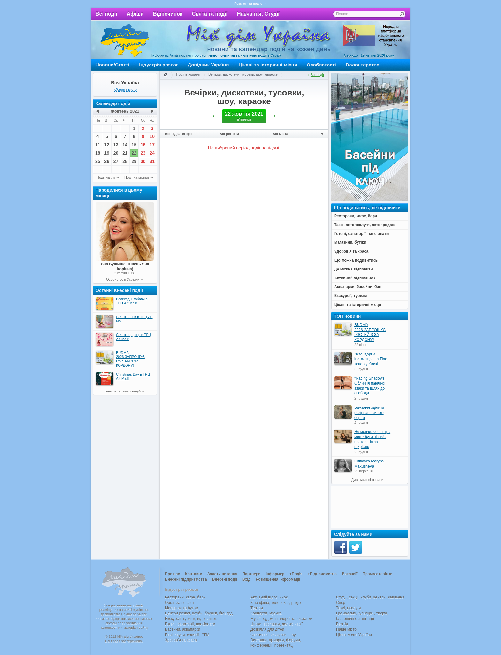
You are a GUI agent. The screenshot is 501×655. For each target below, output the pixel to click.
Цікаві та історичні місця (268, 64)
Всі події (106, 14)
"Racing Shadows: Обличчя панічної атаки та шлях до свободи (370, 386)
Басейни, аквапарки (182, 629)
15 (134, 144)
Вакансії (350, 574)
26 (106, 161)
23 (143, 153)
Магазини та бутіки (181, 608)
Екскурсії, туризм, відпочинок (191, 618)
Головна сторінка (165, 75)
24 (152, 153)
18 (97, 153)
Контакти (193, 574)
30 (143, 161)
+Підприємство (322, 574)
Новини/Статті (112, 64)
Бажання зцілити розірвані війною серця (369, 412)
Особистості (321, 64)
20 (116, 153)
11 (97, 144)
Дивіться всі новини (367, 480)
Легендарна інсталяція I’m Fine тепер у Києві (370, 359)
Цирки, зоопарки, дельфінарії (276, 624)
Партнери (252, 574)
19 (106, 153)
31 (152, 161)
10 (152, 136)
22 (134, 153)
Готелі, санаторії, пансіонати (190, 624)
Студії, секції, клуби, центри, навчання (370, 597)
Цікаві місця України (354, 635)
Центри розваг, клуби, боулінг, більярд (199, 613)
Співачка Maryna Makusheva (369, 463)
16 (143, 144)
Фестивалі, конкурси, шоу (273, 635)
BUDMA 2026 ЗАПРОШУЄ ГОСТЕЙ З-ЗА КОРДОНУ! (370, 332)
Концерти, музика (266, 613)
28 (124, 161)
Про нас (172, 574)
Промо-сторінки (377, 574)
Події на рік (105, 177)
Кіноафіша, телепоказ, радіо (275, 602)
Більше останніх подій (123, 391)
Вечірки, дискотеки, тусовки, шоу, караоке (243, 74)
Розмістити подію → (250, 3)
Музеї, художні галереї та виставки (281, 618)
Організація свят (179, 602)
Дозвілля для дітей (267, 629)
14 (124, 144)
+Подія (296, 574)
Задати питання (222, 574)
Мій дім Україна (124, 40)
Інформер (275, 574)
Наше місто (346, 629)
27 (116, 161)
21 (124, 153)
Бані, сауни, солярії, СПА (187, 635)
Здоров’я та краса (181, 640)
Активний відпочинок (269, 597)
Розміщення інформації (278, 579)
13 (116, 144)
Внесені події (224, 579)
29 (134, 161)
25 (97, 161)
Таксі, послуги (348, 608)
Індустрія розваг (158, 64)
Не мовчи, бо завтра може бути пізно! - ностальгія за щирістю (372, 439)
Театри (256, 608)
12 (106, 144)
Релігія (342, 624)
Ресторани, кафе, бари (185, 597)
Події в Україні (188, 74)
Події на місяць (136, 177)
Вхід (246, 579)
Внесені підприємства (186, 579)
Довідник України (208, 64)
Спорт (341, 602)
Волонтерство (363, 64)
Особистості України (122, 279)
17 (152, 144)
